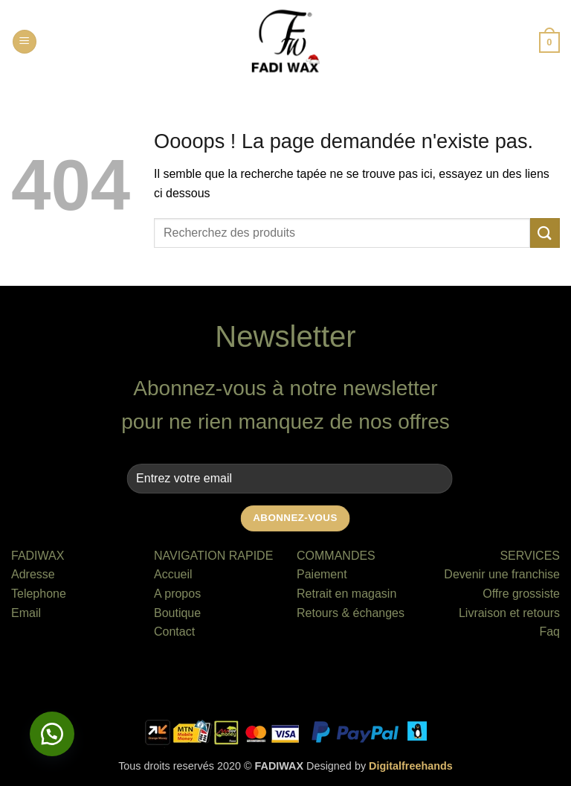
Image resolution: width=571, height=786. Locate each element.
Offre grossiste (521, 593)
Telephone (38, 593)
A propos (177, 593)
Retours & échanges (350, 613)
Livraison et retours (509, 613)
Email (26, 613)
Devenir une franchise (502, 574)
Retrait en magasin (346, 593)
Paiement (322, 574)
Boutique (177, 613)
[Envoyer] (545, 232)
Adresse (33, 574)
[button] (24, 42)
